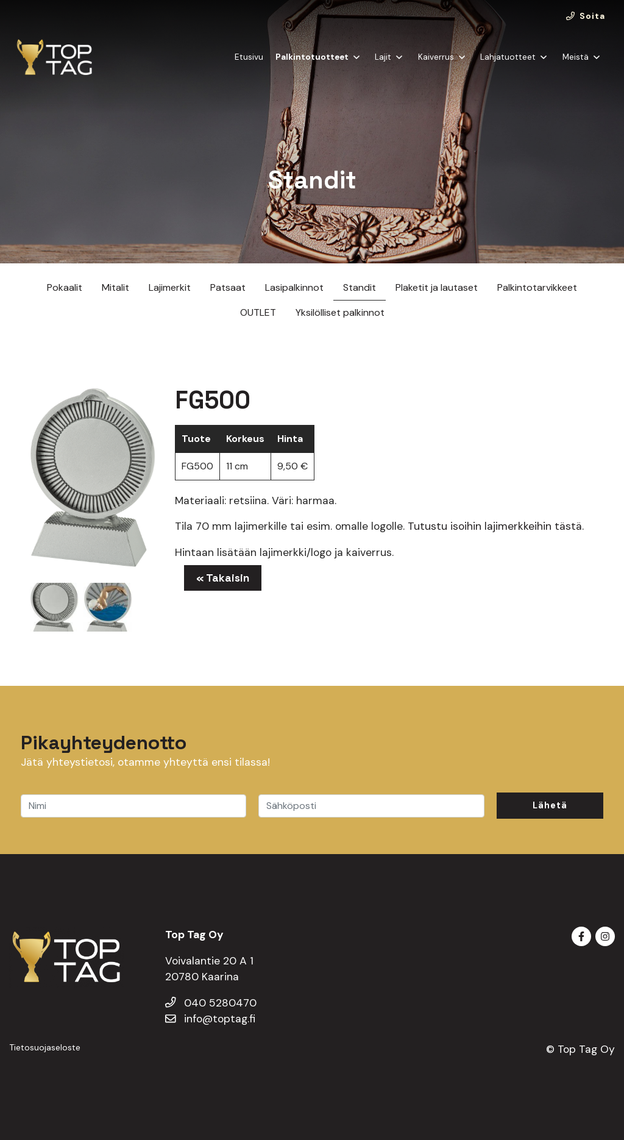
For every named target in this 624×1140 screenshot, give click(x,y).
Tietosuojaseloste (44, 1047)
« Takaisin (222, 578)
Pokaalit (64, 287)
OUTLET (258, 312)
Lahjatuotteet (508, 57)
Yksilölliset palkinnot (340, 312)
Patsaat (228, 287)
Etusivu (249, 57)
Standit (359, 287)
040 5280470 (211, 1003)
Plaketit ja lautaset (436, 287)
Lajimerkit (170, 287)
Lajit (383, 57)
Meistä (575, 57)
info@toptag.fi (210, 1018)
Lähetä (550, 805)
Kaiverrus (436, 57)
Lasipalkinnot (294, 287)
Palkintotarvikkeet (537, 287)
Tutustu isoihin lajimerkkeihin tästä (495, 526)
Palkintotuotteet (312, 57)
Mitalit (115, 287)
